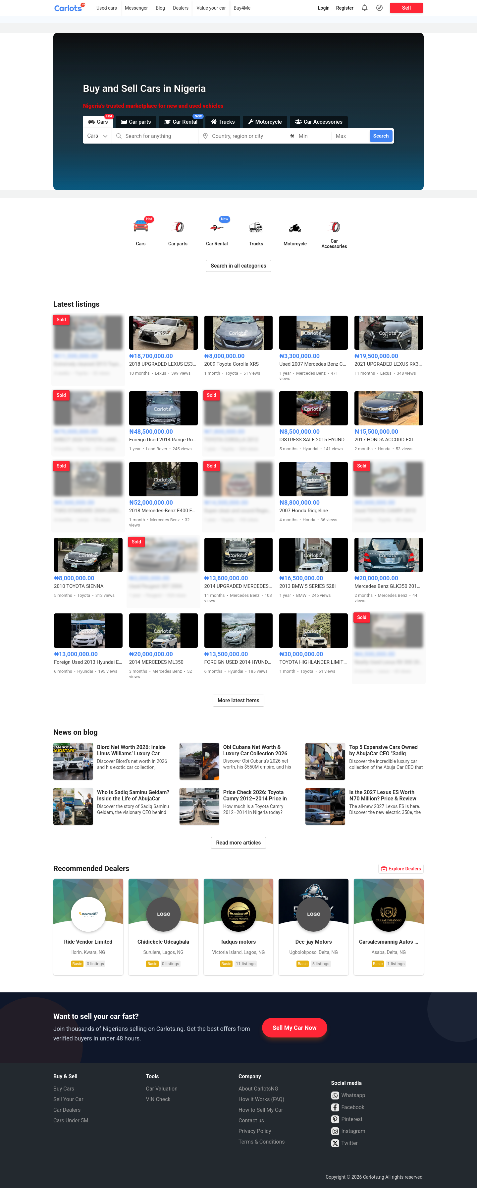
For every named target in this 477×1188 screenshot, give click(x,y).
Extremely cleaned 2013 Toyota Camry (88, 364)
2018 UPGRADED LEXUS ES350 (163, 364)
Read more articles (238, 843)
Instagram (348, 1131)
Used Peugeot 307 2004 (155, 586)
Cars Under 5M (70, 1120)
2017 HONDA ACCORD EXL (384, 440)
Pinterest (347, 1119)
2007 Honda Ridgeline (303, 511)
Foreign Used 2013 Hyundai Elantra (88, 662)
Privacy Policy (254, 1131)
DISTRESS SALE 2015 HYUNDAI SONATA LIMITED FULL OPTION (313, 440)
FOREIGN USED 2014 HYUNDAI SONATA (238, 662)
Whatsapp (348, 1095)
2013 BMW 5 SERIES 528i (307, 586)
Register (344, 8)
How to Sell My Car (260, 1110)
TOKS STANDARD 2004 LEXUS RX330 (88, 511)
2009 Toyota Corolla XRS (231, 364)
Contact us (251, 1120)
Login (324, 8)
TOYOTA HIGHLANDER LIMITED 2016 (313, 662)
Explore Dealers (401, 869)
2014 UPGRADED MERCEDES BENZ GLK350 (238, 586)
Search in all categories (238, 266)
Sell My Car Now (295, 1027)
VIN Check (158, 1099)
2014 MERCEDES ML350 (156, 662)
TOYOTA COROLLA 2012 (231, 440)
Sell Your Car (68, 1099)
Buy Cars (63, 1089)
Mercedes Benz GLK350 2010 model (388, 586)
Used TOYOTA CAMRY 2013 (385, 511)
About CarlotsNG (258, 1089)
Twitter (344, 1143)
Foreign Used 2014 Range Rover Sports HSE (163, 440)
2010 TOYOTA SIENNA (79, 586)
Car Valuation (162, 1089)
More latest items (238, 700)
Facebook (347, 1107)
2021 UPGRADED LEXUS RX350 (388, 364)
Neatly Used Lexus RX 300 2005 (388, 662)
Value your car (211, 8)
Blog (160, 8)
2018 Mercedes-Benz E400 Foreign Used (163, 511)
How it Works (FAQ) (261, 1099)
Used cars (106, 8)
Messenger (136, 8)
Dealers (180, 8)
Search (381, 136)
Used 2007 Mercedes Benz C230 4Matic (313, 364)
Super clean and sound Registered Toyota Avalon (238, 511)
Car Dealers (66, 1110)
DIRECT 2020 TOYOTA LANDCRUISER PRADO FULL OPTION (88, 440)
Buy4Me (242, 8)
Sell (406, 8)
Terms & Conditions (261, 1142)
